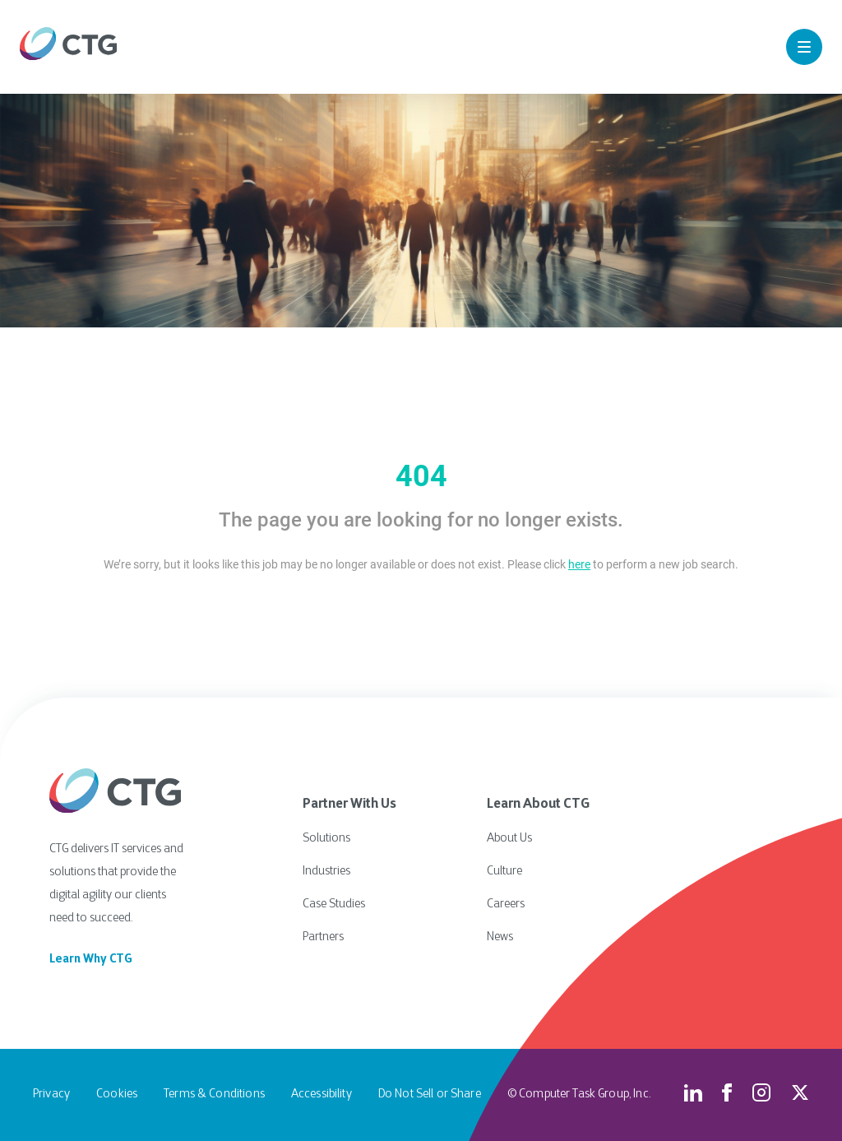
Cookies (116, 1094)
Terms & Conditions (214, 1094)
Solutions (326, 839)
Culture (504, 871)
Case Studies (334, 904)
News (500, 937)
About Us (509, 839)
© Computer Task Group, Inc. (578, 1094)
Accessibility (321, 1094)
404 (421, 476)
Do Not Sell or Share (429, 1094)
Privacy (51, 1094)
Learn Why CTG (90, 959)
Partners (323, 937)
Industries (326, 871)
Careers (506, 904)
